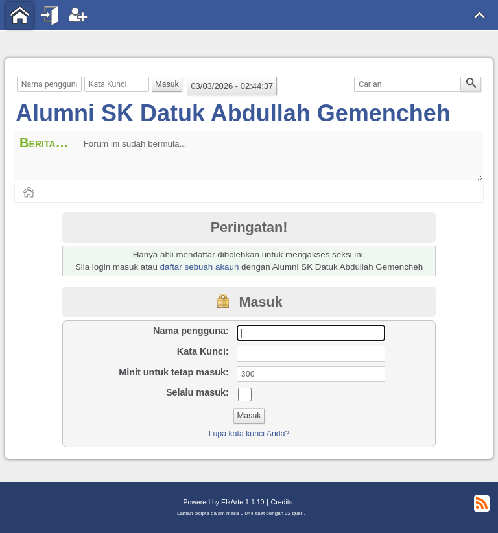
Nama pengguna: (191, 331)
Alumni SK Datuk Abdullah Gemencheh (233, 113)
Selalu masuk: (197, 392)
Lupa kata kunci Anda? (249, 433)
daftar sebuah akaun (199, 267)
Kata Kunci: (203, 351)
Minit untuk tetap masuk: (174, 372)
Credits (281, 502)
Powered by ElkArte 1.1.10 (223, 502)
